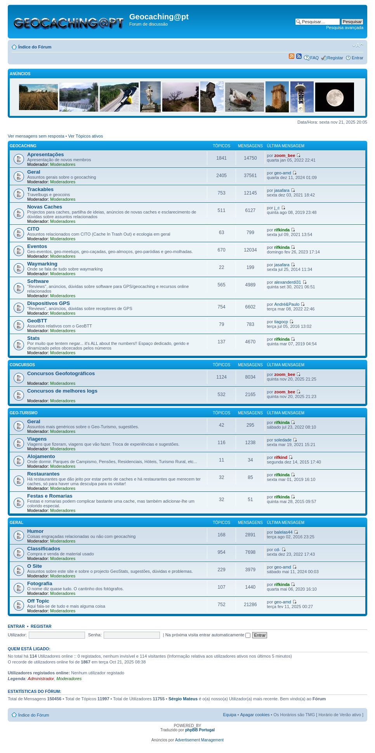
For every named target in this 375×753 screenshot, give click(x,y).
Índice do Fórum (35, 47)
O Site (34, 566)
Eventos (37, 246)
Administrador (41, 678)
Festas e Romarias (50, 496)
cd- (277, 549)
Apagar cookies (255, 714)
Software (38, 281)
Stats (33, 338)
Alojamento (41, 456)
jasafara (282, 190)
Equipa (229, 714)
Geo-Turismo (24, 413)
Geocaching (23, 146)
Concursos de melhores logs (62, 391)
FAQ (314, 57)
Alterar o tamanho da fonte (357, 45)
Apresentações (45, 154)
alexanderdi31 (287, 282)
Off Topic (38, 601)
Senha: (95, 634)
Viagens (37, 439)
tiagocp (281, 321)
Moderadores (62, 164)
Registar (335, 57)
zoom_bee (284, 155)
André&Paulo (287, 304)
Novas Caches (44, 207)
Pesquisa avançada (344, 27)
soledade (283, 440)
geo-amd (282, 173)
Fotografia (39, 583)
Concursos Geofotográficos (61, 373)
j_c (277, 207)
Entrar (357, 57)
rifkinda (282, 229)
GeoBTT (37, 321)
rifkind (281, 457)
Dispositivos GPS (48, 303)
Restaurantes (43, 474)
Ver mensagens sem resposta (36, 136)
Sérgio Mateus (183, 698)
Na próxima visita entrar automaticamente (208, 634)
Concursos (22, 365)
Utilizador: (17, 634)
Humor (35, 531)
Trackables (40, 189)
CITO (33, 229)
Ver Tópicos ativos (85, 136)
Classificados (43, 548)
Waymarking (42, 264)
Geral (33, 172)
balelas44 (283, 532)
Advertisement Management (199, 740)
